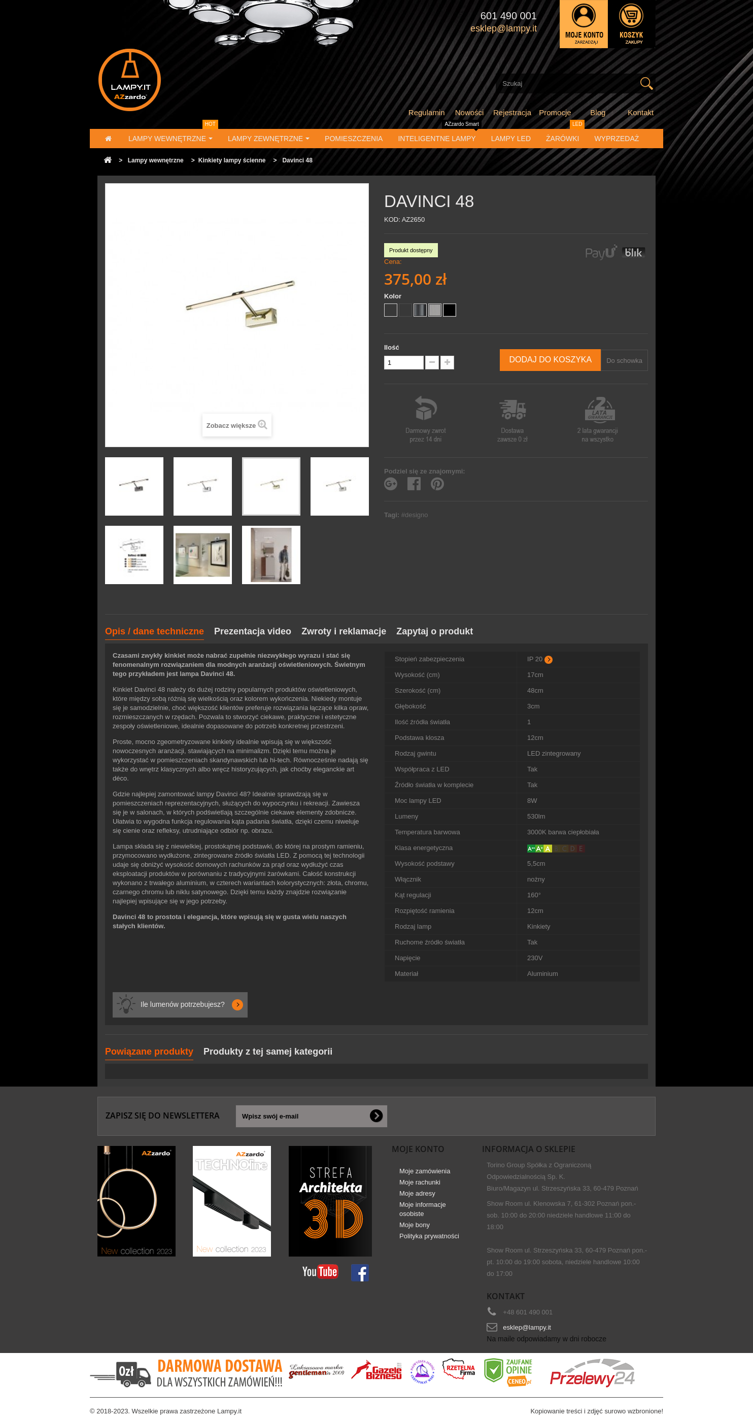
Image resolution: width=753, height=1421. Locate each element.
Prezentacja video (252, 631)
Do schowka (624, 360)
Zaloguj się (584, 24)
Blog (597, 112)
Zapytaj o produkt (434, 631)
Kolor (393, 296)
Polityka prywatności (429, 1236)
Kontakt (641, 112)
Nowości (469, 112)
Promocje (555, 112)
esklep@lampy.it (527, 1327)
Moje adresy (417, 1193)
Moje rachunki (419, 1182)
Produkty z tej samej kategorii (267, 1051)
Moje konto (418, 1149)
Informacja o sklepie (528, 1149)
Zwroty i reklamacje (343, 631)
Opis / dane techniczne (154, 631)
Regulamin (426, 112)
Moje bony (414, 1225)
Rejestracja (512, 112)
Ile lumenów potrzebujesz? (183, 1004)
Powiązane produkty (149, 1051)
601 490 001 (509, 15)
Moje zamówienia (424, 1171)
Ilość (391, 347)
